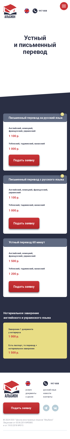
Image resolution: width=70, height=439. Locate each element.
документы (31, 393)
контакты (47, 397)
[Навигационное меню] (64, 6)
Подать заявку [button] (24, 160)
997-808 (43, 11)
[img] (26, 10)
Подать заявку (21, 408)
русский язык (49, 390)
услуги (29, 390)
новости (47, 393)
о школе (29, 397)
